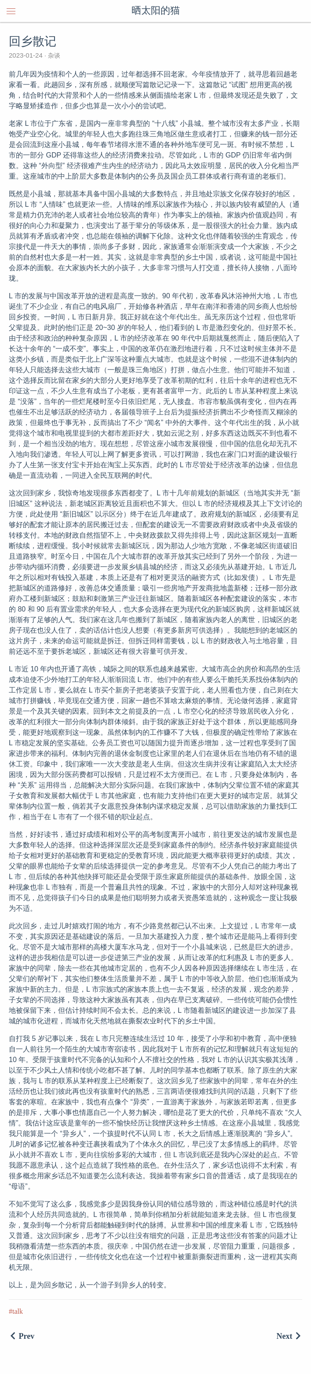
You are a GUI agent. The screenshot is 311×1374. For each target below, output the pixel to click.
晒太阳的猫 (156, 11)
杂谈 (53, 55)
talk (17, 1311)
